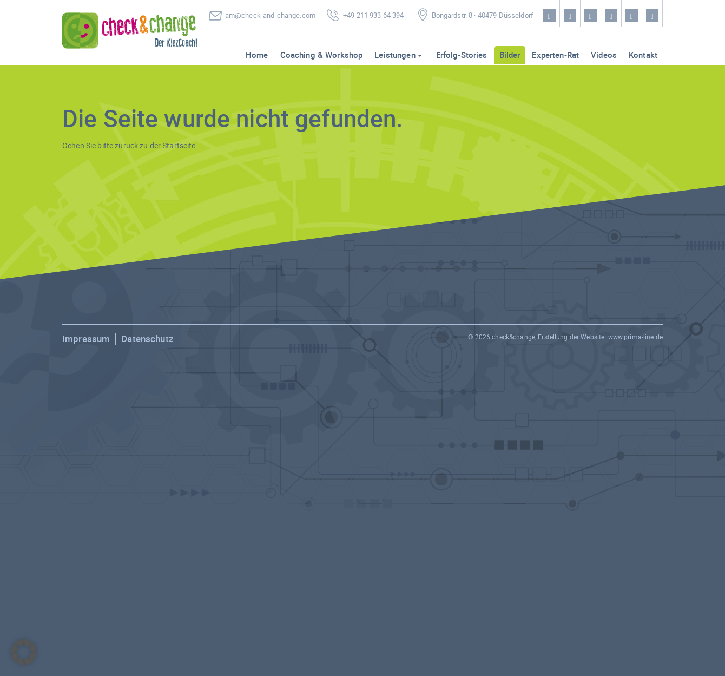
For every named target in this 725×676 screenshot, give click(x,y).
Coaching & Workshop (321, 54)
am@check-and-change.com (270, 15)
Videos (604, 54)
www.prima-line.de (635, 336)
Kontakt (643, 54)
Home (257, 54)
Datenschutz (147, 338)
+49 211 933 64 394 (373, 15)
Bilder (509, 54)
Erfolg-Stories (461, 54)
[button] (24, 652)
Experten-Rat (555, 54)
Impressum (86, 338)
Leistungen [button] (394, 54)
